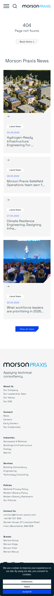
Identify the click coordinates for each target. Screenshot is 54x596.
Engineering (10, 470)
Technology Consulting (15, 474)
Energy (7, 448)
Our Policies (9, 500)
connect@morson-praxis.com (19, 514)
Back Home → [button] (27, 41)
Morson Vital (10, 547)
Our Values (9, 397)
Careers (7, 419)
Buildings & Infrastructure (17, 445)
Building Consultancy (15, 467)
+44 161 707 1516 (12, 518)
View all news (27, 329)
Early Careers (10, 423)
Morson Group (11, 540)
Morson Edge (10, 544)
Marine (7, 452)
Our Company (10, 390)
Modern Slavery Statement (18, 496)
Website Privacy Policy (15, 489)
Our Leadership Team (14, 393)
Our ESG (7, 401)
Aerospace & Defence (15, 441)
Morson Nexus (11, 551)
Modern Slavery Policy (15, 492)
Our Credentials (12, 427)
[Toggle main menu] (6, 6)
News (6, 415)
